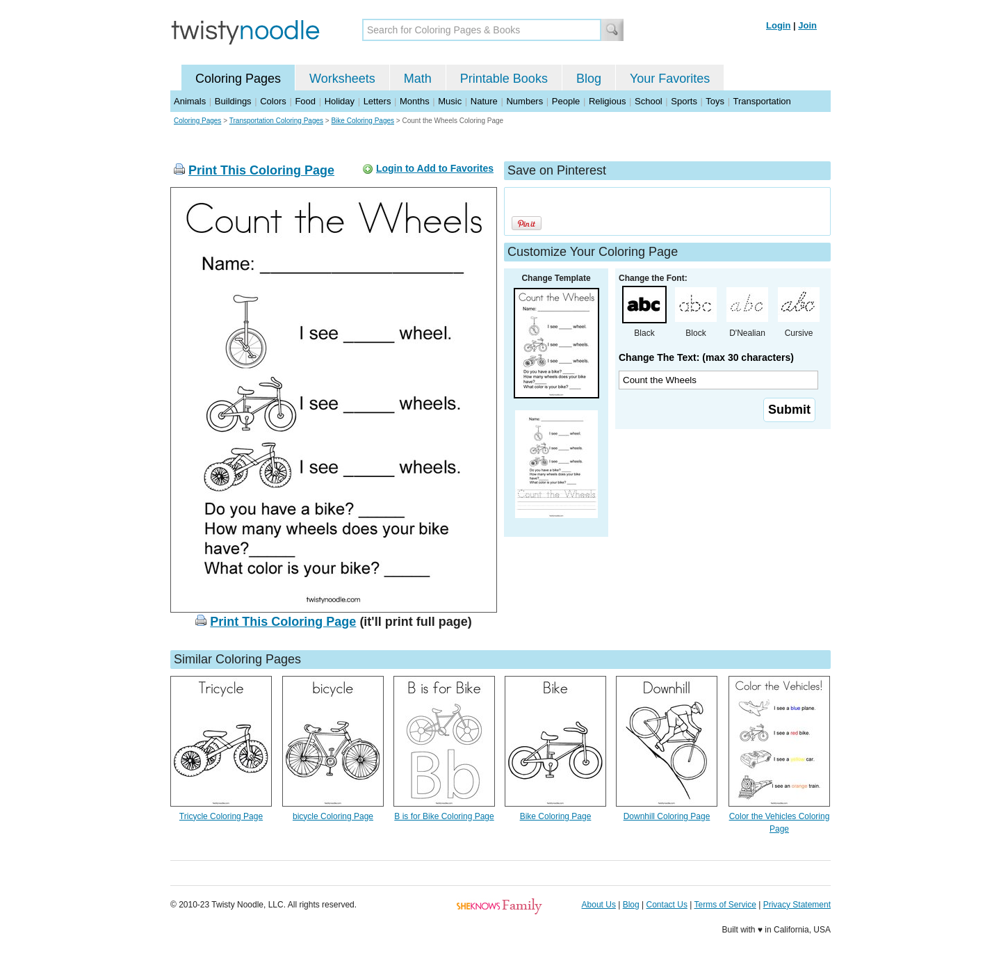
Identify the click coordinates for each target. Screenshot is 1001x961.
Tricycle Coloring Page (221, 816)
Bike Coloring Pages (362, 120)
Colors (273, 101)
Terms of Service (725, 905)
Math (418, 79)
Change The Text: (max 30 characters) (706, 357)
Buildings (233, 101)
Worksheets (342, 79)
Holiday (340, 101)
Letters (377, 101)
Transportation (761, 101)
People (566, 101)
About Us (599, 905)
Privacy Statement (797, 905)
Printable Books (504, 79)
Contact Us (666, 905)
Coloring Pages (238, 79)
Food (305, 101)
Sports (684, 101)
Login (778, 25)
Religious (607, 101)
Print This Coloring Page (261, 170)
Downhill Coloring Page (667, 816)
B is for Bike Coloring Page (444, 816)
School (648, 101)
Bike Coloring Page (556, 816)
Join (807, 25)
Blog (588, 79)
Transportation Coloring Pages (276, 120)
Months (415, 101)
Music (450, 101)
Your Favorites (670, 79)
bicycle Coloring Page (333, 816)
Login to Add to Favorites (435, 168)
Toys (715, 101)
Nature (484, 101)
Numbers (524, 101)
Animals (190, 101)
